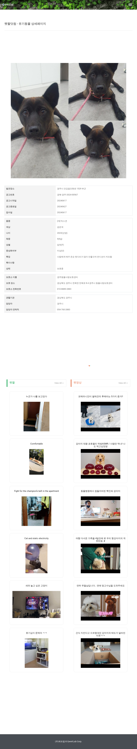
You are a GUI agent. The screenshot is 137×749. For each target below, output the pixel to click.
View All (58, 383)
